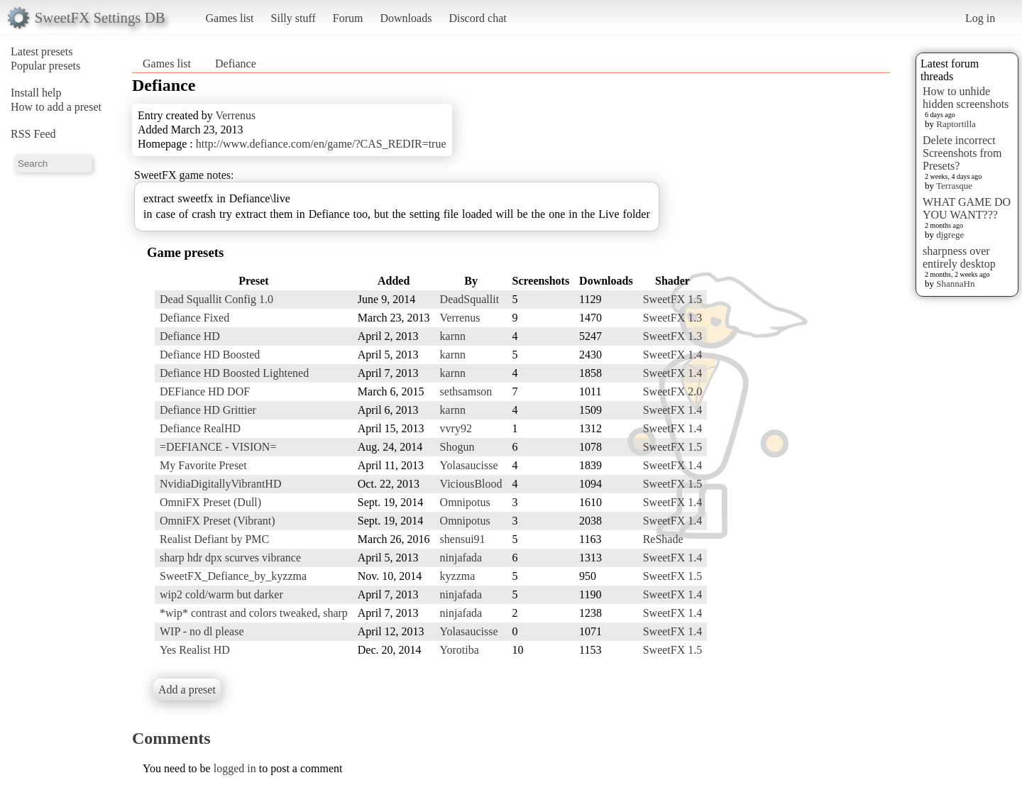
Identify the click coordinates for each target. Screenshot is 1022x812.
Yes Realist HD (195, 650)
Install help (36, 93)
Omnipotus (465, 502)
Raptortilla (956, 124)
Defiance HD (190, 336)
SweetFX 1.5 (673, 299)
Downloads (406, 18)
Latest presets (42, 51)
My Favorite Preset (203, 465)
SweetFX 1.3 (673, 318)
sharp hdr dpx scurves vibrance (230, 558)
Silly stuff (293, 18)
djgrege (950, 234)
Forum (348, 18)
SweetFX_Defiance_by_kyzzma (233, 576)
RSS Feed (33, 134)
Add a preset (187, 690)
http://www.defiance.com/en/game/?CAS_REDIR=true (321, 144)
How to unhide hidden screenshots (966, 97)
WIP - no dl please (201, 631)
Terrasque (954, 185)
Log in (980, 18)
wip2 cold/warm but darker (221, 594)
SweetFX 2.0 (673, 391)
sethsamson (466, 391)
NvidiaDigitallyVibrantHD (220, 484)
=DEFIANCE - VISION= (218, 447)
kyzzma (458, 576)
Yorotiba (459, 650)
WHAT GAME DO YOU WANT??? (967, 208)
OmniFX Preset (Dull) (210, 502)
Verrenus (235, 115)
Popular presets (45, 66)
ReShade (663, 539)
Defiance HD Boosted (210, 355)
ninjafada (461, 558)
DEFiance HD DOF (205, 391)
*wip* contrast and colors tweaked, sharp (254, 613)
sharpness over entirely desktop (959, 257)
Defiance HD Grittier (208, 410)
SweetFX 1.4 (673, 355)
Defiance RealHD (200, 428)
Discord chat (477, 18)
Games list (230, 18)
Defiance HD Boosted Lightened (234, 373)
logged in (235, 768)
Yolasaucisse (469, 465)
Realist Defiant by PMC (214, 539)
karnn (453, 336)
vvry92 (456, 428)
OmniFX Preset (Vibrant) (217, 521)
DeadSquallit (470, 299)
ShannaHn (955, 283)
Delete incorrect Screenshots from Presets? (962, 153)
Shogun (457, 447)
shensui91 (462, 539)
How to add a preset (56, 107)
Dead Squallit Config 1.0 (216, 299)
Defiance (235, 63)
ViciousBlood (471, 484)
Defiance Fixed (194, 318)
